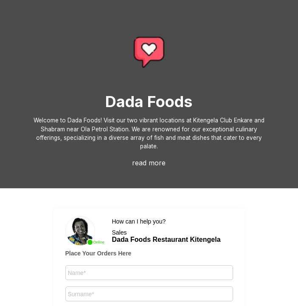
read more (149, 163)
